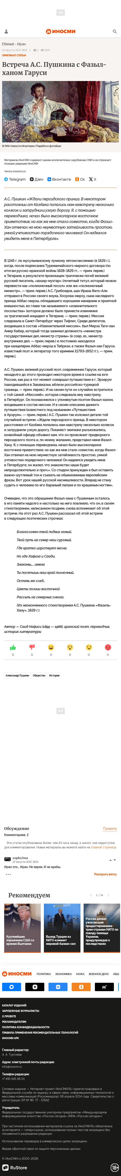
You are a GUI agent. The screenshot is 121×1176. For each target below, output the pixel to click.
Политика (44, 974)
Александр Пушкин (17, 675)
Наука (80, 974)
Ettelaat (8, 44)
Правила (110, 829)
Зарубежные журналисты (20, 1011)
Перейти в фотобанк (48, 146)
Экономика (63, 974)
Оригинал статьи (14, 55)
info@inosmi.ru (12, 1066)
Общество (39, 675)
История (54, 675)
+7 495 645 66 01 (13, 1079)
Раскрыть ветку (105, 874)
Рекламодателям (14, 1021)
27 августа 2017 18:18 (14, 50)
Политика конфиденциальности (25, 1027)
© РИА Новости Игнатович (18, 146)
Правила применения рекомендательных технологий (40, 1032)
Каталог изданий (14, 1005)
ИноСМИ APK (10, 1038)
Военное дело (99, 974)
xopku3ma (20, 858)
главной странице (103, 847)
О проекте (9, 1016)
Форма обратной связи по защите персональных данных (41, 1148)
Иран (21, 44)
